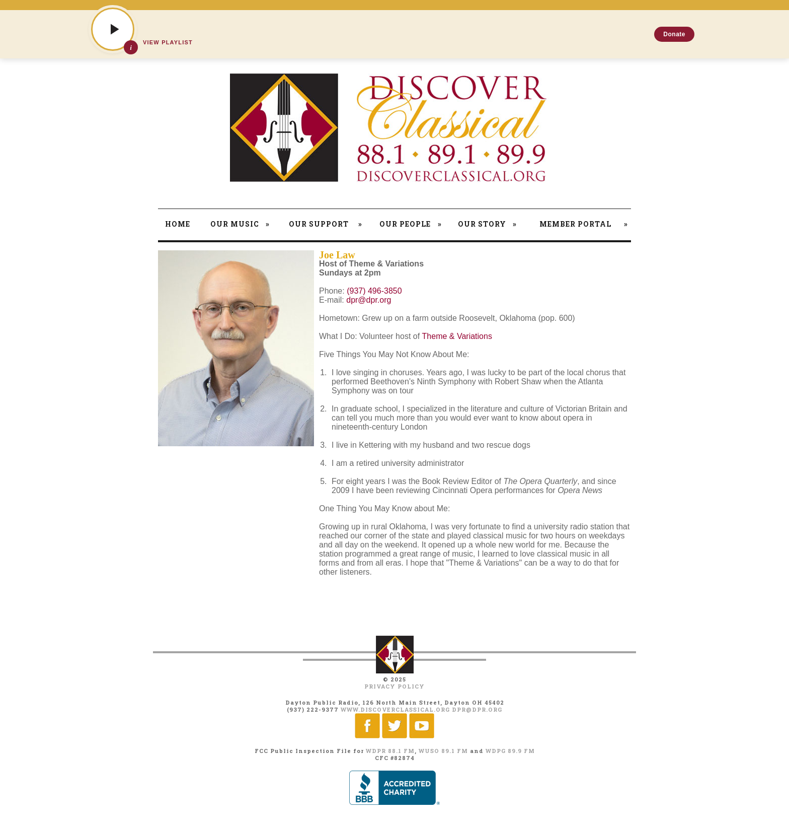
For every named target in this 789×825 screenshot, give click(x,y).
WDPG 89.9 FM (510, 750)
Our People (410, 224)
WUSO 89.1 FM (443, 750)
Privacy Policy (394, 686)
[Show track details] (131, 47)
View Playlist (168, 42)
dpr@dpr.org (368, 300)
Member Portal (583, 224)
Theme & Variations (457, 336)
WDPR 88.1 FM (390, 750)
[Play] (113, 29)
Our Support (325, 224)
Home (177, 224)
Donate (674, 34)
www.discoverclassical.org (395, 709)
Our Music (240, 224)
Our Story (487, 224)
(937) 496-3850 (374, 291)
